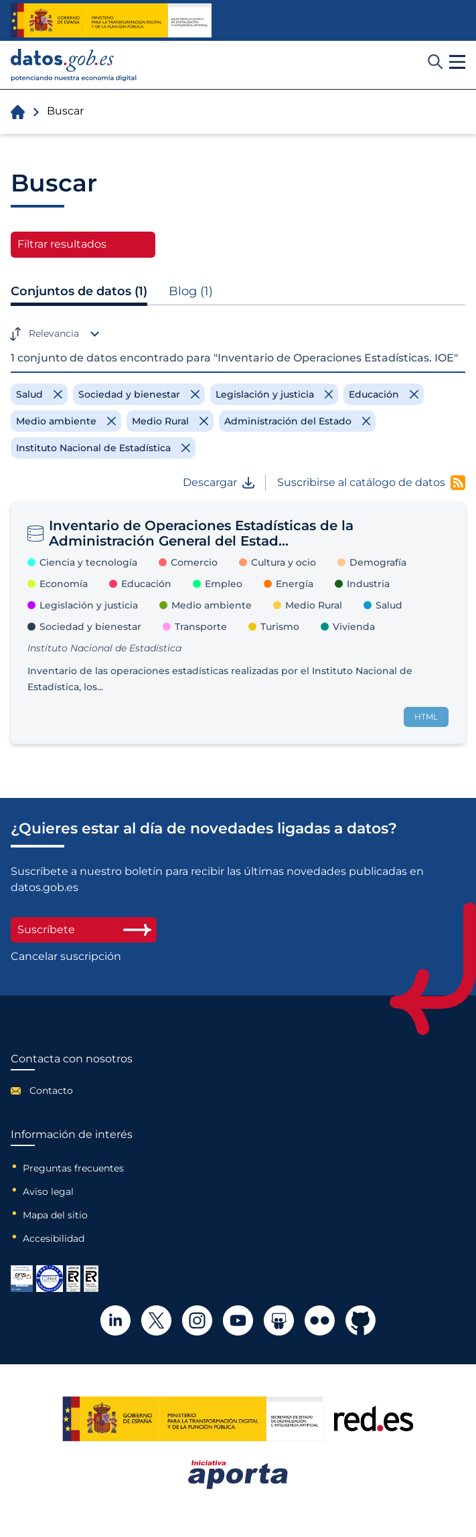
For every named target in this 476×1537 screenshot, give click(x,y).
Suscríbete (83, 929)
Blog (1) (191, 291)
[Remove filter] (39, 394)
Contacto (51, 1090)
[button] (457, 62)
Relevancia (54, 333)
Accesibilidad (53, 1238)
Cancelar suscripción (66, 957)
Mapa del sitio (55, 1215)
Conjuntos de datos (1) (79, 291)
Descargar (218, 483)
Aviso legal (48, 1192)
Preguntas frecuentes (73, 1168)
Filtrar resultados (61, 244)
